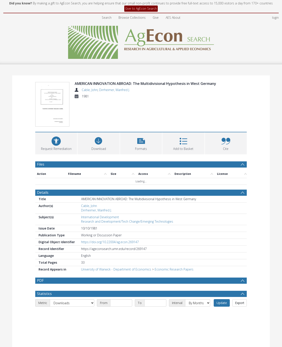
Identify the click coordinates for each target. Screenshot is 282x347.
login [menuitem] (275, 17)
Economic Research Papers (174, 243)
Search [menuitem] (106, 17)
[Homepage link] (141, 41)
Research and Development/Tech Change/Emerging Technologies (127, 195)
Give (156, 17)
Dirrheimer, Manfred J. (114, 90)
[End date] (155, 276)
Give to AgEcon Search (141, 8)
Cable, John (90, 90)
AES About (173, 17)
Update (222, 276)
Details (42, 166)
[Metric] (72, 276)
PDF (40, 254)
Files (40, 137)
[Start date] (121, 276)
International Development (100, 190)
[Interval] (197, 276)
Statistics (44, 267)
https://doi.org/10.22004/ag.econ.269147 (110, 215)
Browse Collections (132, 17)
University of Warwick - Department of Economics (116, 243)
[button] (141, 116)
